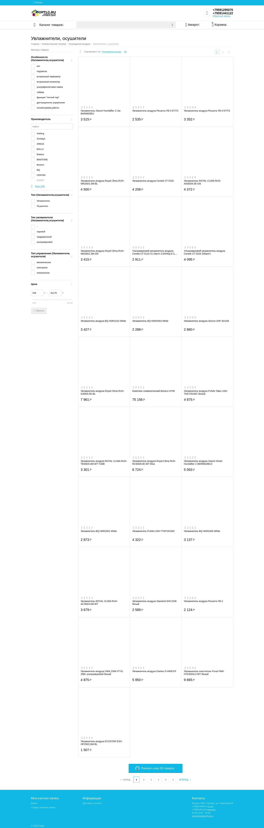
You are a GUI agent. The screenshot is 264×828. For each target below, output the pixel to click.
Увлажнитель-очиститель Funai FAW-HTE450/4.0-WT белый (204, 672)
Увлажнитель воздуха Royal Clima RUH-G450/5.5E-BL (102, 392)
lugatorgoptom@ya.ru (202, 816)
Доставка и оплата (91, 803)
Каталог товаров (50, 25)
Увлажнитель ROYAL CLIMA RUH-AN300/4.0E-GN (202, 182)
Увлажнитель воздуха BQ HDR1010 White (103, 321)
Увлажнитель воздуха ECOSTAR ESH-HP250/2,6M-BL (101, 742)
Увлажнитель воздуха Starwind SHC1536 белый (154, 602)
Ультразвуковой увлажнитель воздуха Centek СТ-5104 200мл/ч (204, 252)
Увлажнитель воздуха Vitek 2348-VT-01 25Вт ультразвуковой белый (102, 672)
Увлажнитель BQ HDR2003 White (150, 321)
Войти (34, 803)
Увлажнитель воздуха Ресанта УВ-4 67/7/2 (207, 110)
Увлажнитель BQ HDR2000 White (202, 531)
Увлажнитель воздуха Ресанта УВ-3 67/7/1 (155, 110)
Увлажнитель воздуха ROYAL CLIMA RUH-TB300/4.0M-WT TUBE (104, 462)
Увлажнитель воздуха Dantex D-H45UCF (154, 671)
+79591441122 (223, 13)
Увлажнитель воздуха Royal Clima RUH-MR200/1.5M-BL (102, 182)
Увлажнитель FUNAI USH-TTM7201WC (153, 531)
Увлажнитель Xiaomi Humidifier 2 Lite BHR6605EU (101, 112)
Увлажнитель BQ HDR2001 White (99, 531)
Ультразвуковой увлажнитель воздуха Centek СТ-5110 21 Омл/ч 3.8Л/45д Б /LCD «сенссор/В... (155, 252)
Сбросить (39, 310)
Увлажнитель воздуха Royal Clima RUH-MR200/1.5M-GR (102, 252)
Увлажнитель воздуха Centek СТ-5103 (153, 180)
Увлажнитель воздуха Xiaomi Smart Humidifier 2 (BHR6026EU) (203, 462)
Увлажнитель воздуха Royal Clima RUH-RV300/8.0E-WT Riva (154, 462)
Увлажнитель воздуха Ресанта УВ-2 (203, 601)
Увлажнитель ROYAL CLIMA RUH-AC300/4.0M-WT (99, 602)
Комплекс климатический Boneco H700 (153, 391)
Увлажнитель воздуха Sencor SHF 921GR (206, 321)
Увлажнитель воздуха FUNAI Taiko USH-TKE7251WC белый (206, 392)
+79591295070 (223, 10)
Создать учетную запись (43, 807)
